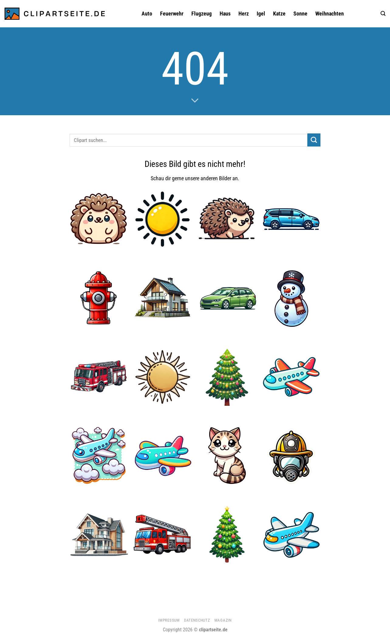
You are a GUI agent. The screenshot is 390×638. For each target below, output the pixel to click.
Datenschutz (197, 620)
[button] (383, 13)
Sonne (300, 14)
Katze (279, 14)
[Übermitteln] (313, 140)
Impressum (169, 620)
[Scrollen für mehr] (195, 101)
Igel (261, 14)
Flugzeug (201, 14)
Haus (225, 14)
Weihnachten (329, 14)
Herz (243, 14)
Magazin (223, 620)
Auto (147, 14)
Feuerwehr (171, 14)
